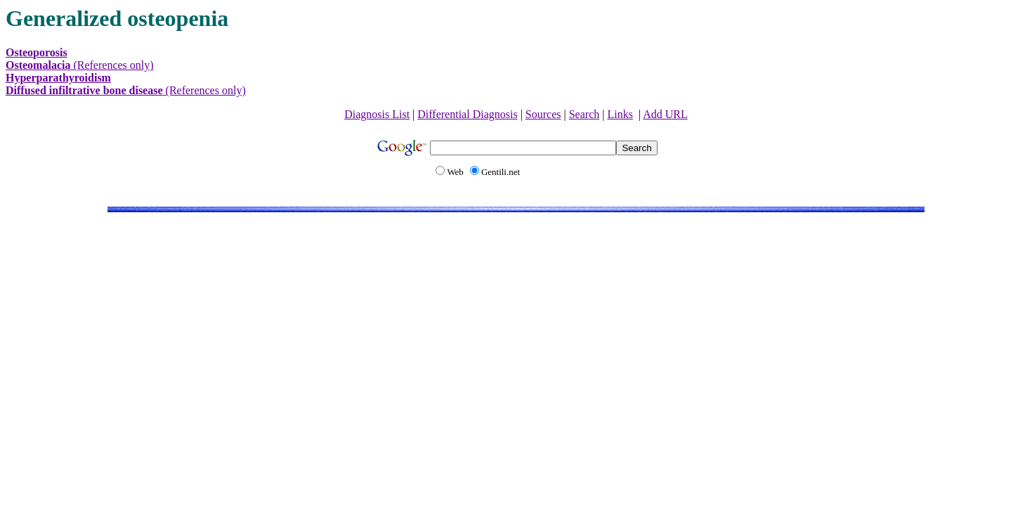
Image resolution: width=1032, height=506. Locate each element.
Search (584, 114)
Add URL (665, 114)
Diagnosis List (377, 114)
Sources (543, 114)
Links (619, 114)
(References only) (80, 65)
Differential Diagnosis (467, 114)
